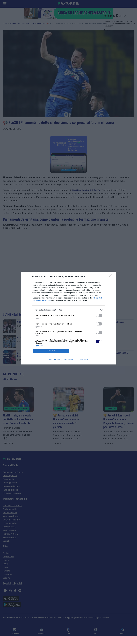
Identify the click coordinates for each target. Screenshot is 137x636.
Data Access (68, 360)
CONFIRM (50, 351)
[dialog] (68, 318)
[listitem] (68, 310)
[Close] (111, 276)
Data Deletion (54, 360)
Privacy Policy (82, 360)
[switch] (99, 315)
